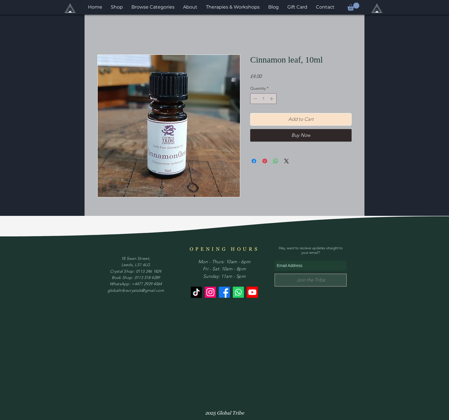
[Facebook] (224, 292)
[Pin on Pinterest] (264, 161)
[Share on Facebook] (253, 161)
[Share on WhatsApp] (275, 161)
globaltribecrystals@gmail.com (135, 290)
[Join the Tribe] (310, 280)
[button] (353, 7)
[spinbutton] (263, 99)
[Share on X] (286, 161)
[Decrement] (254, 99)
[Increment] (272, 99)
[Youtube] (252, 292)
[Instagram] (210, 292)
